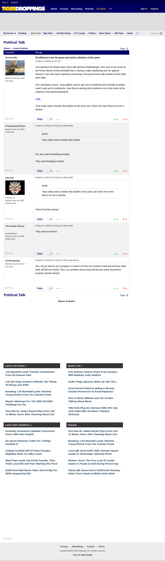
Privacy (64, 546)
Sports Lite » (75, 365)
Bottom (24, 48)
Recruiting (76, 9)
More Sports (105, 33)
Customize (155, 33)
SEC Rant (118, 33)
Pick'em (89, 9)
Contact (90, 546)
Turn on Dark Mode (82, 555)
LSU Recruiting (63, 33)
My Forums (10, 33)
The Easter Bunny (14, 226)
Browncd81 (11, 57)
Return (7, 48)
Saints (130, 33)
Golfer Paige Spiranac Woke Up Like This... (93, 381)
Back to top (9, 119)
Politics (92, 33)
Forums (64, 9)
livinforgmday (12, 260)
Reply (40, 119)
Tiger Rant (48, 33)
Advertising (77, 546)
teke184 (9, 178)
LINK (37, 99)
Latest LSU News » (16, 365)
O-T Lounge (79, 33)
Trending (22, 33)
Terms (101, 546)
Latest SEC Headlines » (18, 425)
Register (15, 2)
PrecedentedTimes (15, 126)
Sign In (5, 2)
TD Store (101, 9)
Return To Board (66, 301)
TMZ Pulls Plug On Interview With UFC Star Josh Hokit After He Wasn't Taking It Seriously (93, 411)
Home (54, 9)
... (110, 8)
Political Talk (14, 42)
